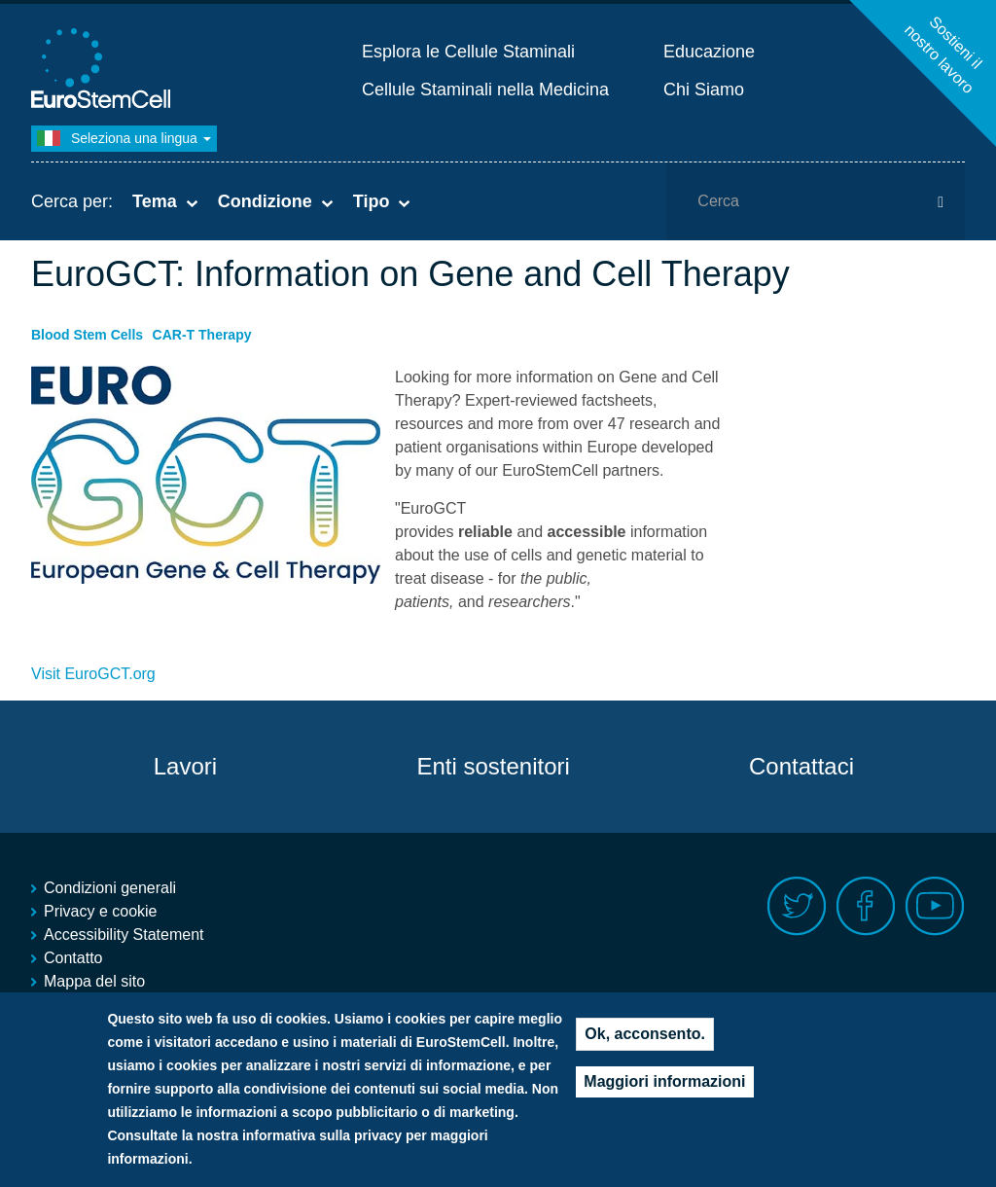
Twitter (797, 906)
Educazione (709, 51)
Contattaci (801, 766)
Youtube (935, 906)
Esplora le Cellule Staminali (468, 51)
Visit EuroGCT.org (93, 673)
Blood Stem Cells (87, 334)
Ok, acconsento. (645, 1037)
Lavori (185, 766)
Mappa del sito (94, 981)
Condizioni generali (110, 888)
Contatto (73, 958)
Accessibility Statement (124, 934)
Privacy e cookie (101, 911)
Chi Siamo (703, 89)
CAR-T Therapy (202, 334)
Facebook (866, 906)
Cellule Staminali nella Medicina (485, 89)
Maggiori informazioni (664, 1085)
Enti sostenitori (492, 766)
